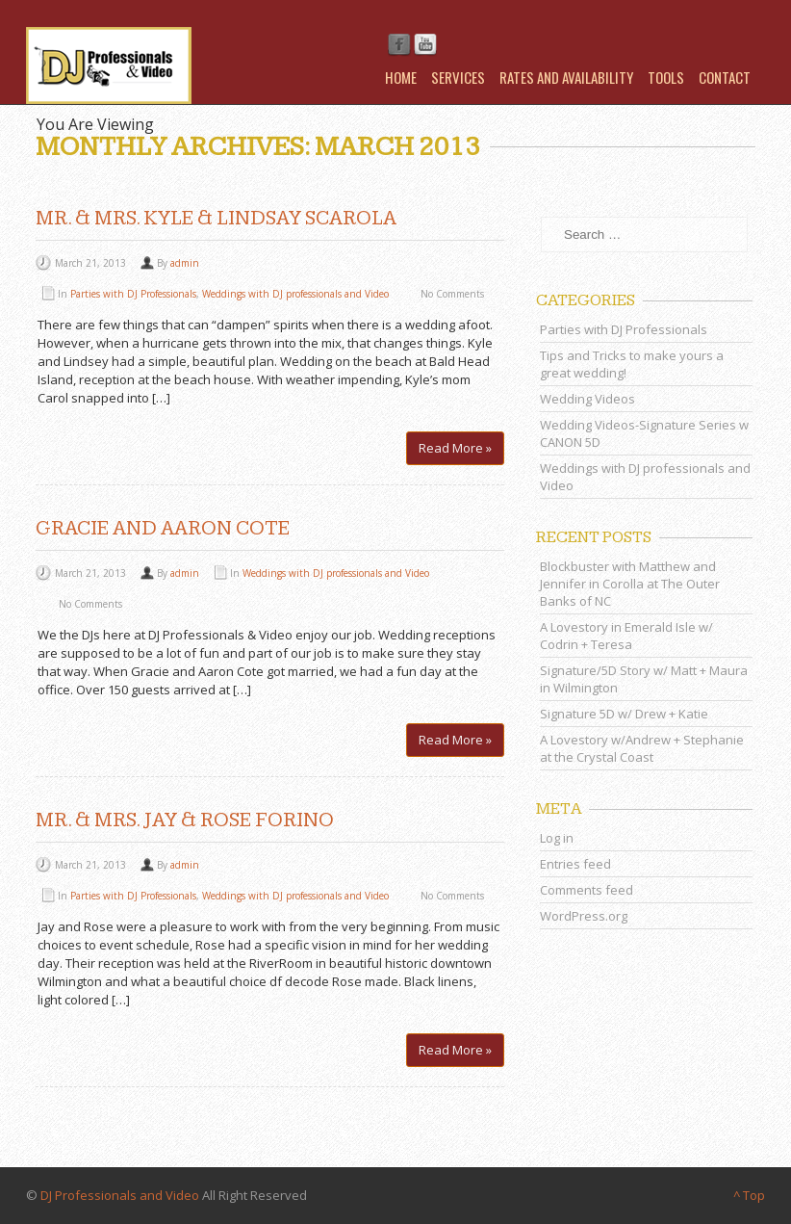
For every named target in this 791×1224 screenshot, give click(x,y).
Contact (725, 77)
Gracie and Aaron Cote (163, 528)
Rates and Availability (566, 77)
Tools (666, 77)
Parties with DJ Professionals (133, 293)
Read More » (455, 447)
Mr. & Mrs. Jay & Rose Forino (185, 820)
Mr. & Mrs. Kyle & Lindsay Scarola (216, 218)
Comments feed (586, 889)
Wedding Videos (587, 398)
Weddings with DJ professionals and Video (295, 293)
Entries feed (575, 863)
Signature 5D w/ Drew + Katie (624, 713)
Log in (557, 837)
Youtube (425, 45)
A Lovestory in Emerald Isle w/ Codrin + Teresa (626, 635)
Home (401, 77)
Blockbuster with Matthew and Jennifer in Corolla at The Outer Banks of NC (630, 584)
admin (184, 263)
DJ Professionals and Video (119, 1195)
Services (458, 77)
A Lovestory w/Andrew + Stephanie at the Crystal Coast (642, 748)
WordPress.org (583, 916)
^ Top (749, 1195)
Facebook (399, 45)
